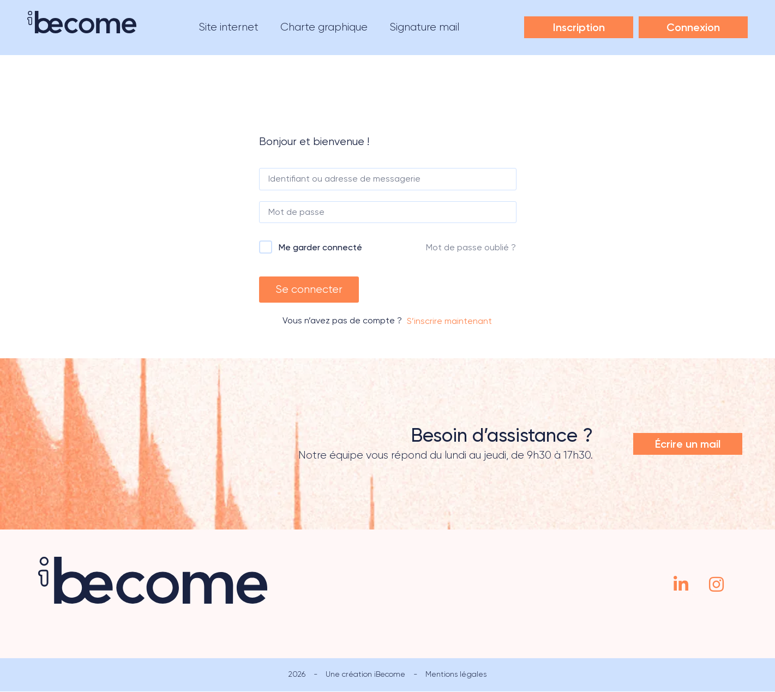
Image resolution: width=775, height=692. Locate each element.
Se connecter (309, 290)
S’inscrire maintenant (449, 321)
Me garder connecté (320, 248)
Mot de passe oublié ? (471, 248)
